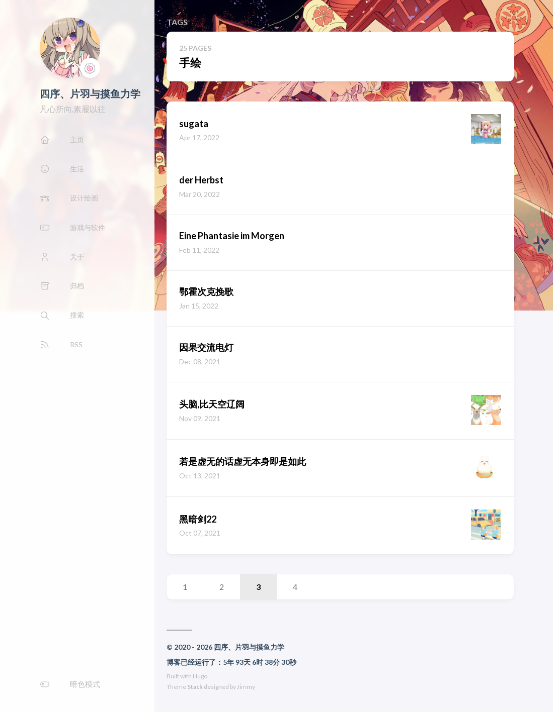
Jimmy (246, 686)
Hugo (200, 676)
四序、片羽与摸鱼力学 (90, 93)
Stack (195, 686)
